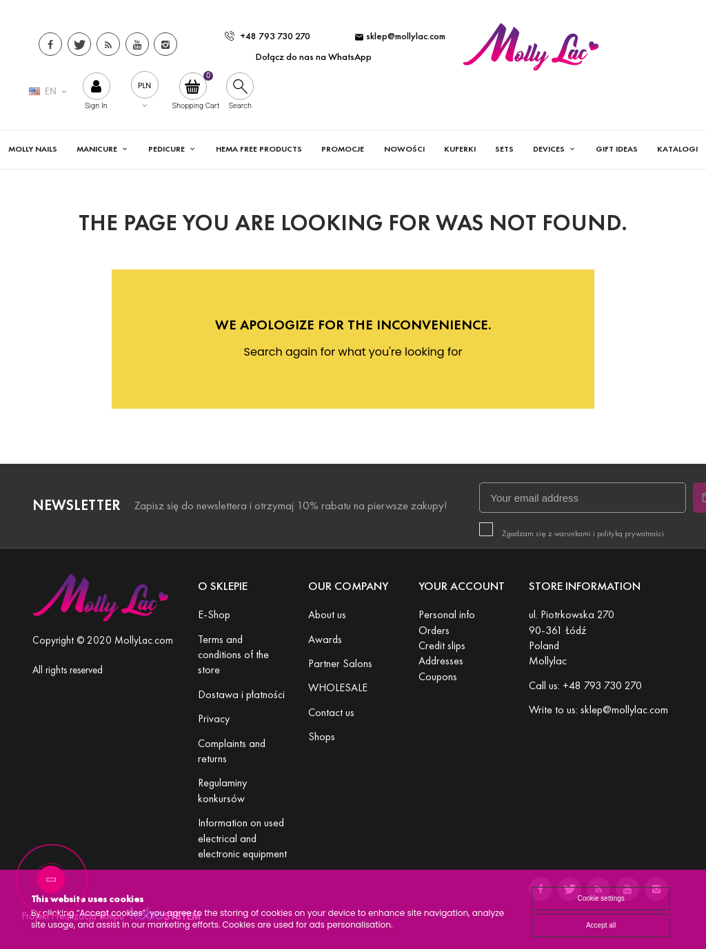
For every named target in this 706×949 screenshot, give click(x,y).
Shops (321, 736)
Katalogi (677, 148)
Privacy (214, 718)
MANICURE (98, 148)
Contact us (331, 712)
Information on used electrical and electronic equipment (242, 838)
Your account (461, 586)
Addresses (440, 660)
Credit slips (441, 645)
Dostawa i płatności (241, 694)
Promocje (342, 148)
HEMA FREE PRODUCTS (259, 148)
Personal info (446, 614)
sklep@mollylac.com (399, 36)
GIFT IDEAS (617, 148)
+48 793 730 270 (267, 36)
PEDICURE (167, 148)
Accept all (601, 925)
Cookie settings (600, 898)
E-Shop (214, 614)
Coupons (437, 676)
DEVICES (550, 148)
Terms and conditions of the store (233, 655)
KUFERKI (460, 148)
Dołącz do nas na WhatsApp (314, 57)
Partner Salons (340, 663)
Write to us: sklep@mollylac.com (598, 709)
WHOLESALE (337, 687)
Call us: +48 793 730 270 (585, 685)
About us (327, 614)
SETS (504, 148)
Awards (325, 639)
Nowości (404, 148)
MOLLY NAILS (32, 148)
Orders (434, 630)
